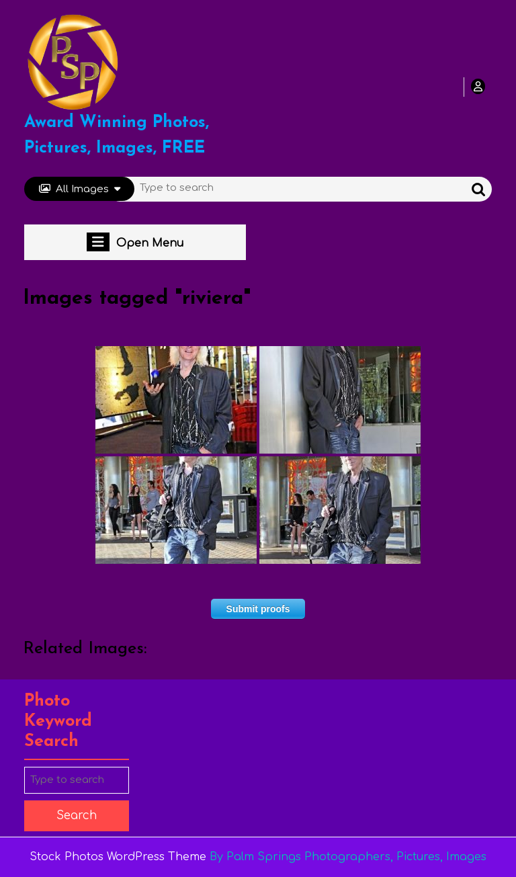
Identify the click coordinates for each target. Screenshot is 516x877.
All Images (79, 189)
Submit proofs (258, 608)
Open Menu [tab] (135, 242)
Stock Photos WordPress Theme (118, 857)
